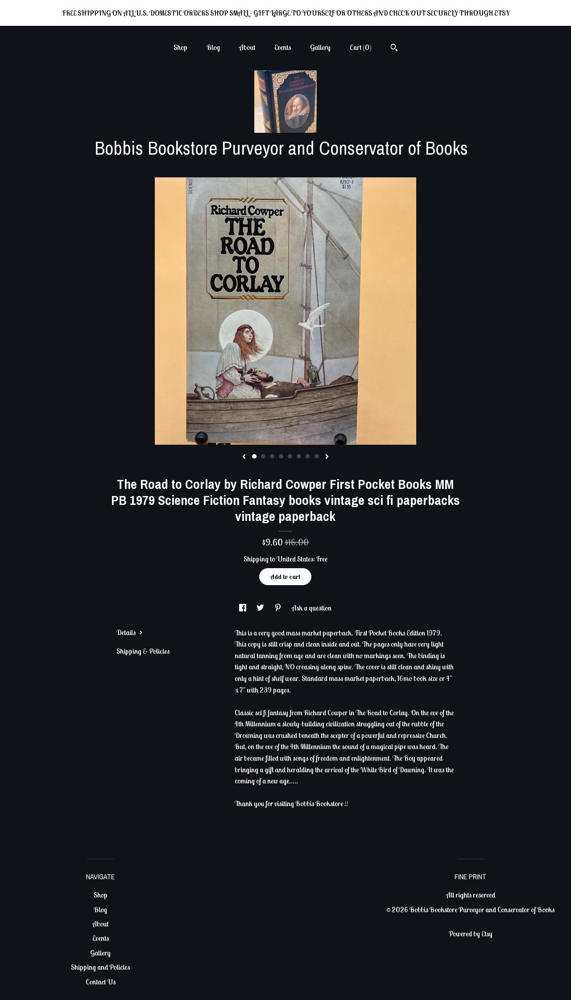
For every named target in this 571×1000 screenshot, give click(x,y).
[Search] (394, 48)
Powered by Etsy (470, 933)
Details (129, 632)
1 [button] (254, 456)
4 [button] (281, 456)
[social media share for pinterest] (278, 607)
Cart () (361, 47)
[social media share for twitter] (261, 607)
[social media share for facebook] (243, 607)
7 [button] (308, 456)
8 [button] (316, 456)
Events (282, 47)
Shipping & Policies (143, 651)
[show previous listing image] (244, 457)
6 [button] (299, 456)
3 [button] (272, 456)
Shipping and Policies (100, 967)
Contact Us (101, 981)
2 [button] (263, 456)
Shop (180, 47)
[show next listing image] (327, 457)
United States (295, 558)
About (247, 47)
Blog (213, 47)
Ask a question (311, 607)
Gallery (320, 47)
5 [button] (290, 456)
